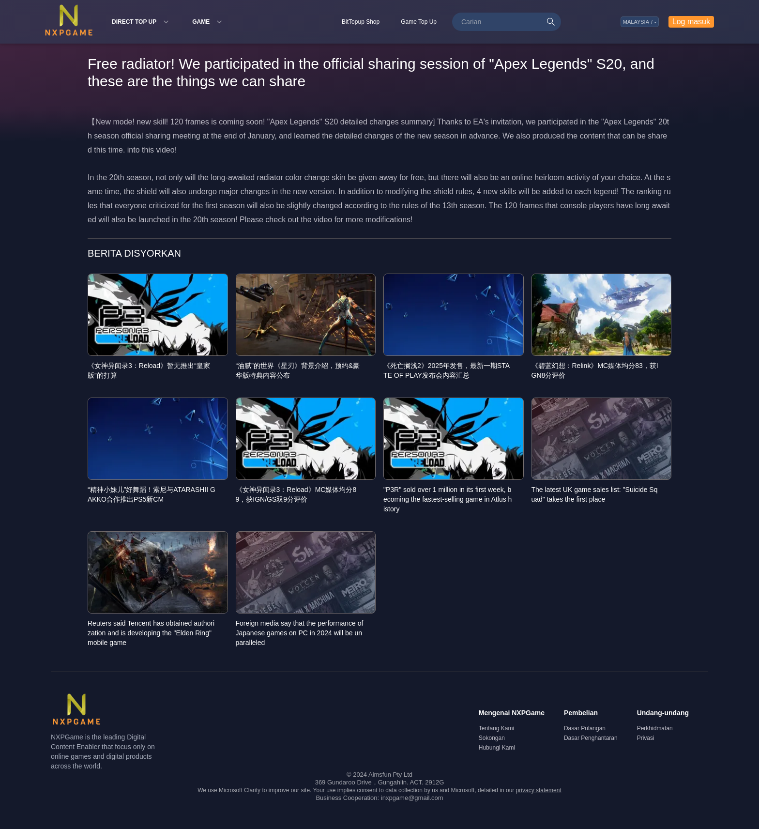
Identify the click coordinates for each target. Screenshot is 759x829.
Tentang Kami (496, 728)
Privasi (645, 738)
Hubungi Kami (497, 747)
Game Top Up (419, 21)
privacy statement (539, 790)
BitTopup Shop (361, 21)
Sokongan (492, 738)
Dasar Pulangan (585, 728)
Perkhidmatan (655, 728)
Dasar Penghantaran (591, 738)
